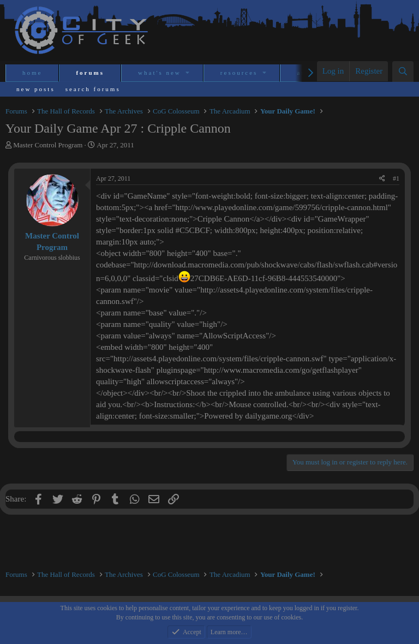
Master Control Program (47, 145)
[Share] (382, 178)
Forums (90, 72)
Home (32, 72)
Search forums (93, 89)
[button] (188, 72)
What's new (159, 72)
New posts (35, 89)
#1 (396, 178)
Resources (239, 72)
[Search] (403, 71)
